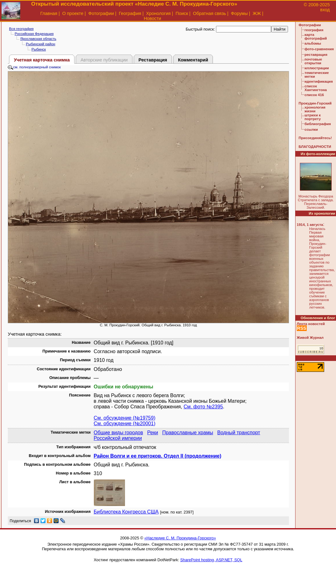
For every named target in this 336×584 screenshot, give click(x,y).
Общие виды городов (118, 432)
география (314, 30)
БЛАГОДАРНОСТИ (315, 146)
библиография (318, 124)
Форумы (239, 13)
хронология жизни (315, 109)
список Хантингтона (316, 88)
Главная (48, 13)
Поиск (181, 13)
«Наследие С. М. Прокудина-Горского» (180, 538)
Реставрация (152, 59)
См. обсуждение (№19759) (125, 418)
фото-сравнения (319, 49)
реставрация (316, 54)
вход (325, 9)
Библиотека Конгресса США (126, 511)
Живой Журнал (310, 337)
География (130, 13)
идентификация (319, 81)
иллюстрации (317, 68)
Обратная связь (209, 13)
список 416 (314, 95)
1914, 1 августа (310, 224)
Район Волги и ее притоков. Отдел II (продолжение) (157, 456)
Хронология (158, 13)
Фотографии (101, 13)
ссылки (311, 129)
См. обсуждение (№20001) (125, 423)
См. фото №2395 (203, 406)
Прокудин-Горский (315, 103)
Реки (152, 432)
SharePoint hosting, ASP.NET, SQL (211, 559)
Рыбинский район (40, 44)
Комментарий (193, 59)
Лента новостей (311, 324)
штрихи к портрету (313, 117)
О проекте (73, 13)
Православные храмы (187, 432)
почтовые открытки (313, 61)
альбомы (313, 43)
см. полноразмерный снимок (34, 67)
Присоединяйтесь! (315, 138)
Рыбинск (38, 49)
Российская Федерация (34, 34)
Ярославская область (38, 39)
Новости (152, 18)
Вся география (21, 29)
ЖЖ (257, 13)
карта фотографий (316, 36)
